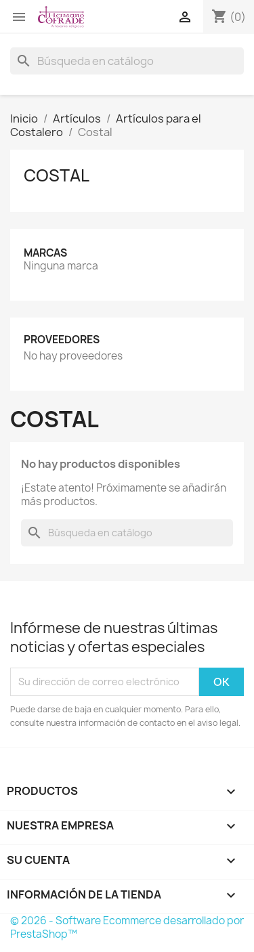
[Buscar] (127, 60)
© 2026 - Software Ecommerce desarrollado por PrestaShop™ (127, 927)
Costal (56, 175)
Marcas (45, 253)
